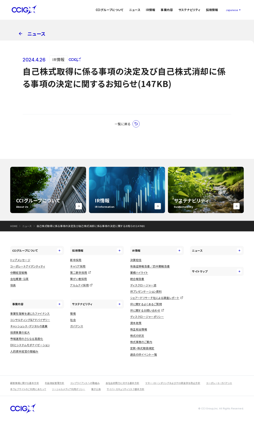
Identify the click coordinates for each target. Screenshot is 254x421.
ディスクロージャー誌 (143, 285)
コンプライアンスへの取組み (85, 383)
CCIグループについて (110, 10)
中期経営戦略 (18, 272)
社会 (73, 320)
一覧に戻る (127, 123)
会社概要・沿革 (19, 279)
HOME (14, 226)
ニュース (135, 10)
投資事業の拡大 (20, 332)
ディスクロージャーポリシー (147, 317)
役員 (13, 285)
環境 (73, 313)
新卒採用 (76, 260)
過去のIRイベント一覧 (143, 354)
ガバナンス (76, 326)
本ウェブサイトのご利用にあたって (28, 389)
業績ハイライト (139, 272)
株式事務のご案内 (141, 342)
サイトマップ (217, 271)
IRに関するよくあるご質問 (146, 304)
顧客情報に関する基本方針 (24, 383)
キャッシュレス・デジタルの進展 (29, 326)
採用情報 (212, 10)
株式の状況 (137, 336)
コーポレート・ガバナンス (219, 383)
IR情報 (150, 10)
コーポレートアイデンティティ (27, 266)
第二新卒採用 (78, 272)
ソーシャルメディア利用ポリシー (68, 389)
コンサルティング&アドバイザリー (30, 320)
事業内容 (167, 10)
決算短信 (136, 260)
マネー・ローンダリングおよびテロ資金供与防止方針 (172, 383)
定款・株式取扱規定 (142, 348)
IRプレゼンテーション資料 (146, 291)
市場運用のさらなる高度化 (26, 339)
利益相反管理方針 (54, 383)
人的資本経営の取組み (24, 351)
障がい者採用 (78, 279)
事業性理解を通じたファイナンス (30, 313)
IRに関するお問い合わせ (145, 310)
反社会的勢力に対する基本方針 (122, 383)
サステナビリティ (189, 10)
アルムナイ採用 (79, 285)
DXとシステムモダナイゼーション (30, 345)
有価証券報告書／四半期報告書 (150, 266)
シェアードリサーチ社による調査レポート (154, 298)
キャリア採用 (78, 266)
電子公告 (96, 389)
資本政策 (136, 323)
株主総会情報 (138, 329)
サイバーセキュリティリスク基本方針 (125, 389)
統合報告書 (137, 279)
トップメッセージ (20, 260)
